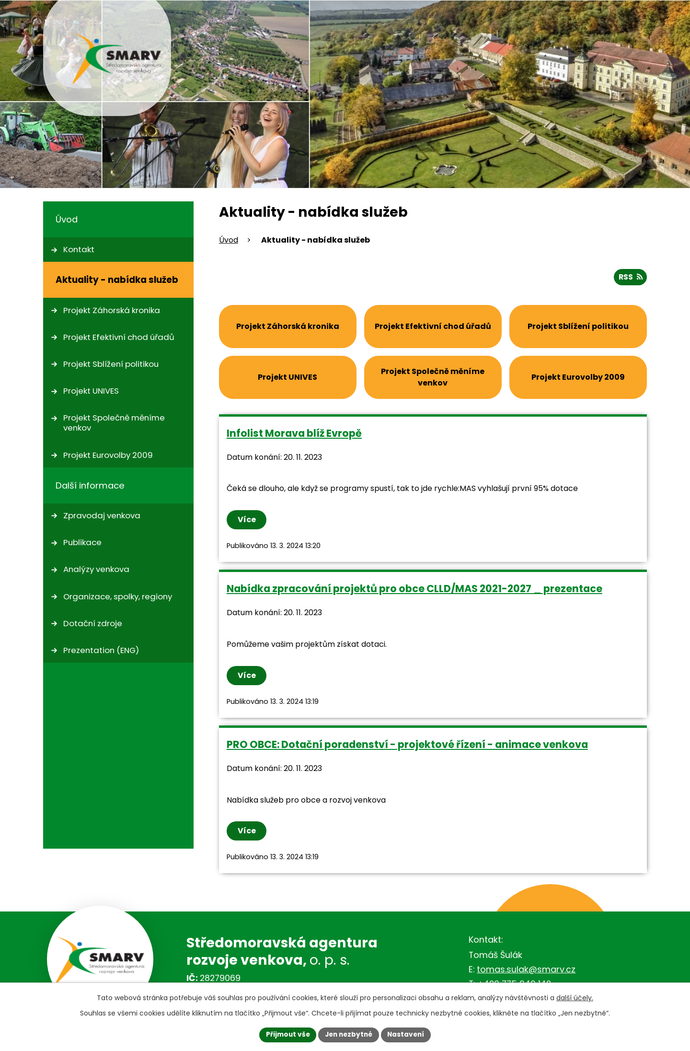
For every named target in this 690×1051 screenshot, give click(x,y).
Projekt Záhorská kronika (111, 310)
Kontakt (78, 249)
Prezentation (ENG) (101, 650)
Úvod (228, 239)
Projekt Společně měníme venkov (114, 422)
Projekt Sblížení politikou (111, 364)
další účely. (574, 997)
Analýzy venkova (96, 569)
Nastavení (408, 1034)
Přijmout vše (285, 1034)
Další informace (90, 485)
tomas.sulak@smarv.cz (526, 969)
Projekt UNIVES (91, 391)
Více (247, 519)
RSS (629, 276)
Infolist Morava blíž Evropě (294, 433)
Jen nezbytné (348, 1034)
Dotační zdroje (92, 623)
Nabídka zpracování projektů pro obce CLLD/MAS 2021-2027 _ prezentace (414, 589)
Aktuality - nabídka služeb (117, 280)
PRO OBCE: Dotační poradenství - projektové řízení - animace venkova (407, 744)
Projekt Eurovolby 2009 (108, 455)
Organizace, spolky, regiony (117, 596)
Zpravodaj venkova (101, 515)
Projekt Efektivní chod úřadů (118, 337)
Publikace (82, 542)
